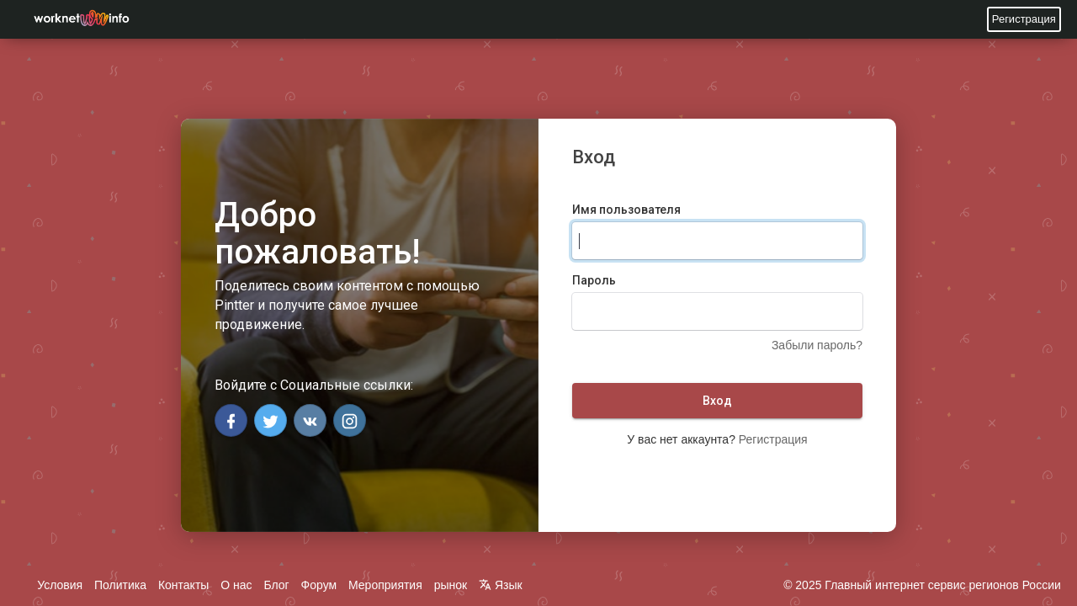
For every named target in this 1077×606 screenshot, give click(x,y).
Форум (319, 585)
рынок (451, 585)
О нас (236, 585)
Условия (59, 585)
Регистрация (1024, 19)
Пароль (594, 280)
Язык (501, 585)
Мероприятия (385, 585)
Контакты (183, 585)
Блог (276, 585)
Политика (120, 585)
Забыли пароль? (817, 345)
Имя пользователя (626, 209)
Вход (717, 400)
